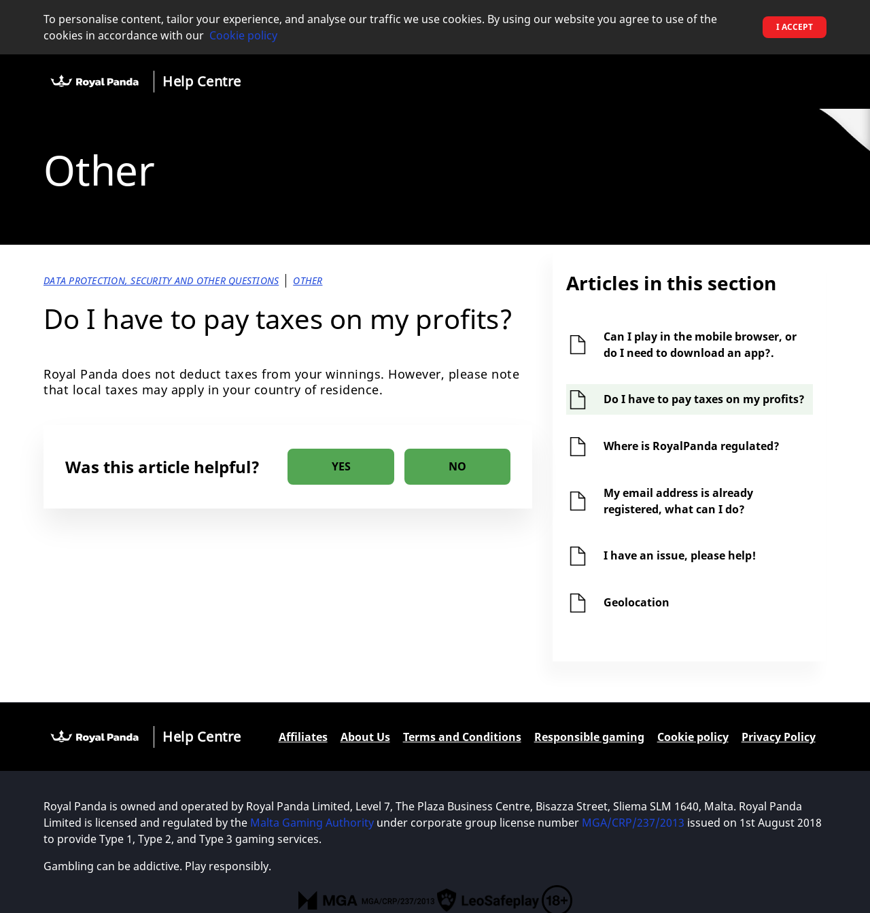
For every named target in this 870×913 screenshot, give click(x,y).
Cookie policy (243, 35)
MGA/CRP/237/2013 (633, 822)
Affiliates (303, 736)
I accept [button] (794, 27)
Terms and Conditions (462, 736)
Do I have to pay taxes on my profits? (704, 399)
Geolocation (636, 602)
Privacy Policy (779, 736)
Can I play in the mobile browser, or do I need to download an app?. (700, 344)
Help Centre (201, 81)
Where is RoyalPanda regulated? (692, 445)
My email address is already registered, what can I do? (678, 501)
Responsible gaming (589, 736)
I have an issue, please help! (680, 555)
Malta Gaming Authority (313, 822)
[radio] (341, 467)
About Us (365, 736)
